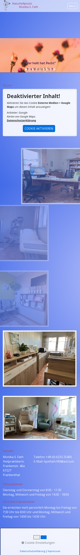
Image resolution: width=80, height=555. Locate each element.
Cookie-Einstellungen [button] (38, 543)
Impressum (54, 551)
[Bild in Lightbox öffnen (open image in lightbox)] (39, 358)
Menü (72, 6)
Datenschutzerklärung (21, 120)
